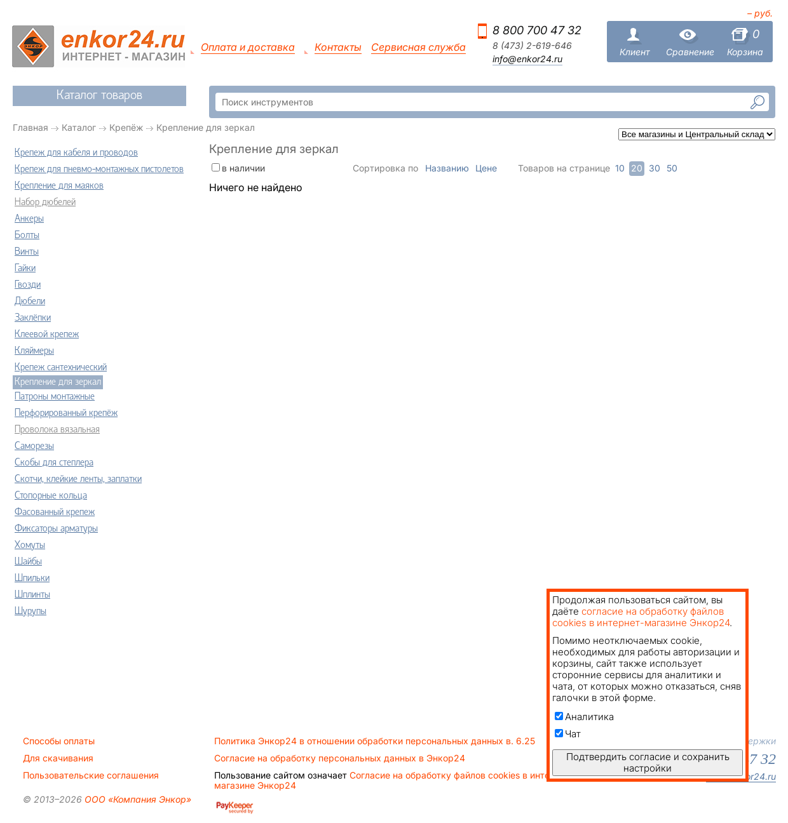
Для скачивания (58, 758)
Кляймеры (34, 351)
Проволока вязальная (57, 430)
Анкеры (29, 219)
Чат (568, 734)
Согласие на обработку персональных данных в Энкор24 (339, 758)
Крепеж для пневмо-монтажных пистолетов (99, 169)
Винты (27, 252)
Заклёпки (33, 318)
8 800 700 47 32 (536, 30)
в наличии (243, 168)
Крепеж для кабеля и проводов (76, 153)
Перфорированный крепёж (66, 413)
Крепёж (126, 127)
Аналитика (584, 717)
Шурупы (30, 611)
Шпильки (32, 578)
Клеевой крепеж (47, 335)
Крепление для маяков (59, 186)
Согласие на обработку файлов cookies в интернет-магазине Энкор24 (394, 780)
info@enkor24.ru (527, 59)
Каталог (79, 127)
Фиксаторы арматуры (56, 529)
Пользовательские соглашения (91, 775)
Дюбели (30, 302)
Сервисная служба (418, 47)
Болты (27, 236)
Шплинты (32, 595)
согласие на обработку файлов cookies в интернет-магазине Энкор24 (641, 617)
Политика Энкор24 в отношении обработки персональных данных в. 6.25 (374, 741)
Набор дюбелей (45, 202)
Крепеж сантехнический (61, 368)
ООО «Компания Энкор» (136, 799)
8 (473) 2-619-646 (532, 46)
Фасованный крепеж (55, 512)
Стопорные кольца (51, 496)
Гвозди (28, 285)
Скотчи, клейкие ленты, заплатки (78, 479)
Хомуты (30, 545)
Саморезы (34, 446)
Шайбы (28, 562)
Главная (30, 127)
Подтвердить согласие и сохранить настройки (648, 762)
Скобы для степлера (54, 463)
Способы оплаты (59, 741)
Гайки (25, 269)
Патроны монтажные (55, 397)
